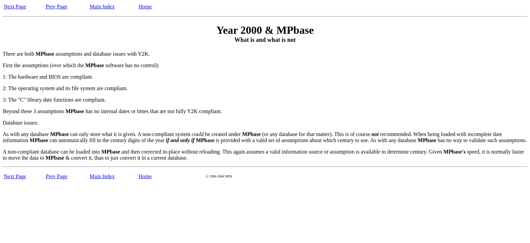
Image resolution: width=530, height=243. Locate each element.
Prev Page (56, 6)
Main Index (102, 6)
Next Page (15, 6)
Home (145, 6)
